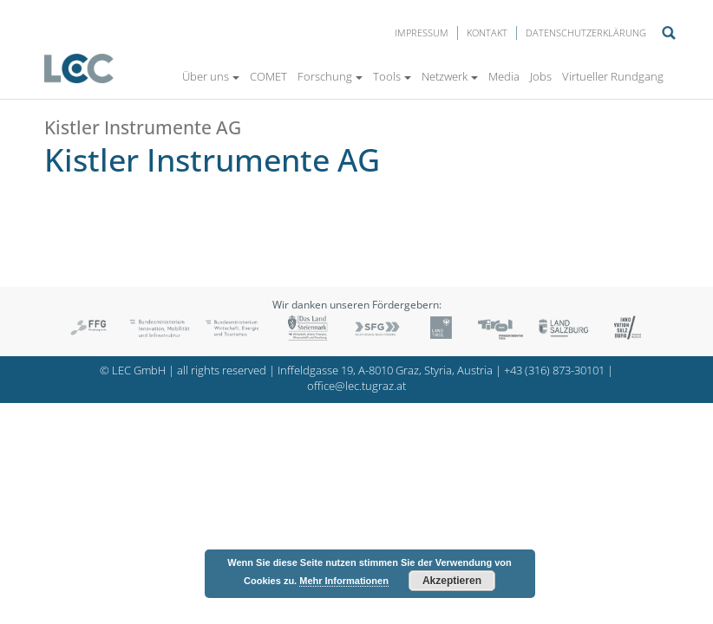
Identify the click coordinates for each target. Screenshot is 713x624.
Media (504, 76)
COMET (268, 76)
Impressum (421, 32)
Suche (669, 33)
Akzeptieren (451, 581)
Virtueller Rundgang (613, 76)
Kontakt (487, 32)
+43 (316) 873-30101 (554, 370)
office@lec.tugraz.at (356, 386)
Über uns (210, 76)
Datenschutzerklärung (586, 32)
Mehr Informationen (344, 580)
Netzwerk (450, 76)
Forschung (330, 76)
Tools (392, 76)
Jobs (541, 76)
